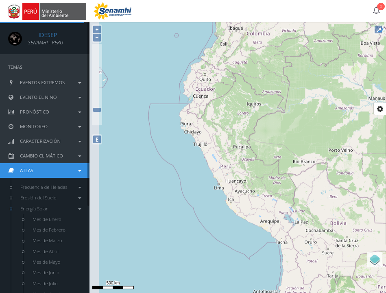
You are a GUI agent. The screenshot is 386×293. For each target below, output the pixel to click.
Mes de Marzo (47, 240)
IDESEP (42, 35)
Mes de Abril (46, 251)
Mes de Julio (45, 283)
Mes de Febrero (49, 230)
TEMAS (15, 67)
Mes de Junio (46, 272)
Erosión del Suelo (50, 198)
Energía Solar (50, 209)
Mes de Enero (47, 219)
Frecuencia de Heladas (50, 187)
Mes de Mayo (46, 262)
